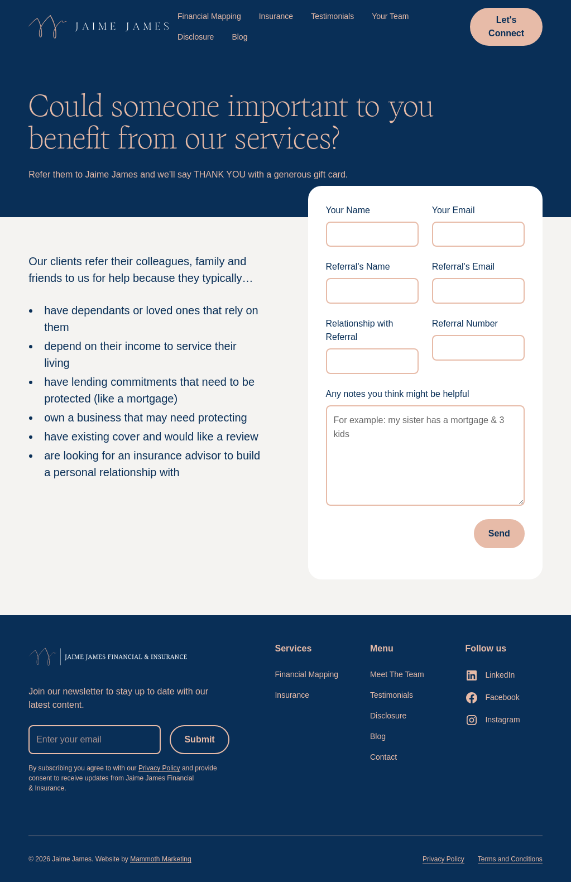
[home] (98, 27)
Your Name (348, 210)
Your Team (390, 16)
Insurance (276, 16)
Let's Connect (506, 26)
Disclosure (195, 36)
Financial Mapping (209, 16)
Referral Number (465, 323)
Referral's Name (358, 266)
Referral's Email (463, 266)
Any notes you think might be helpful (397, 394)
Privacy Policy (159, 768)
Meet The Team (397, 674)
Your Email (453, 210)
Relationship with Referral (360, 330)
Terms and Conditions (510, 859)
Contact (383, 756)
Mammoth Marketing (160, 859)
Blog (239, 36)
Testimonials (332, 16)
